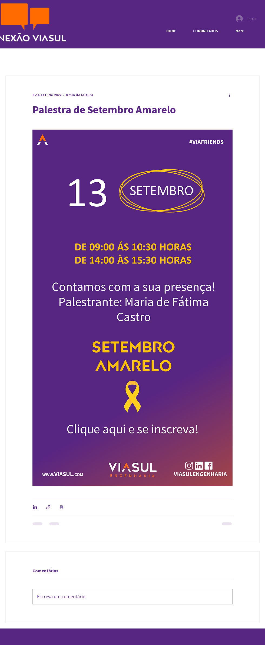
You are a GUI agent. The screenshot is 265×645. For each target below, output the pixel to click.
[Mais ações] (229, 95)
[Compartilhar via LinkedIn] (35, 507)
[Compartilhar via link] (48, 507)
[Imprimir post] (61, 507)
